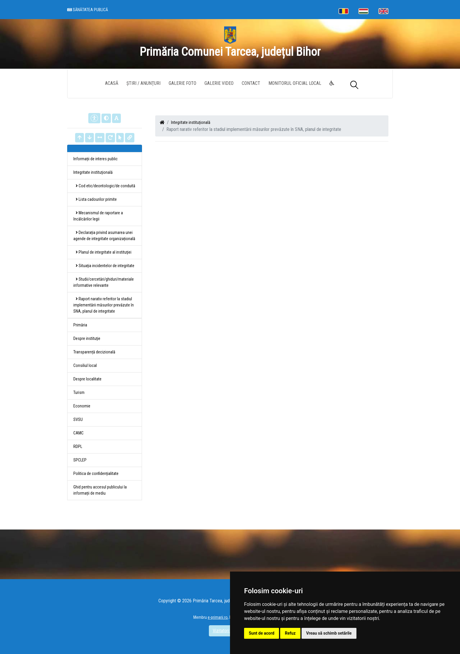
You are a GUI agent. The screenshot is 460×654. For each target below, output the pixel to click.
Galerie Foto (182, 83)
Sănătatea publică (87, 9)
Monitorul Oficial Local (294, 83)
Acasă (111, 83)
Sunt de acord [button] (261, 633)
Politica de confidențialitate (96, 473)
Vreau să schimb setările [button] (329, 633)
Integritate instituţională (190, 122)
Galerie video (219, 83)
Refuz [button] (290, 633)
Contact (251, 83)
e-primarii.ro (218, 617)
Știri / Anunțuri (143, 83)
